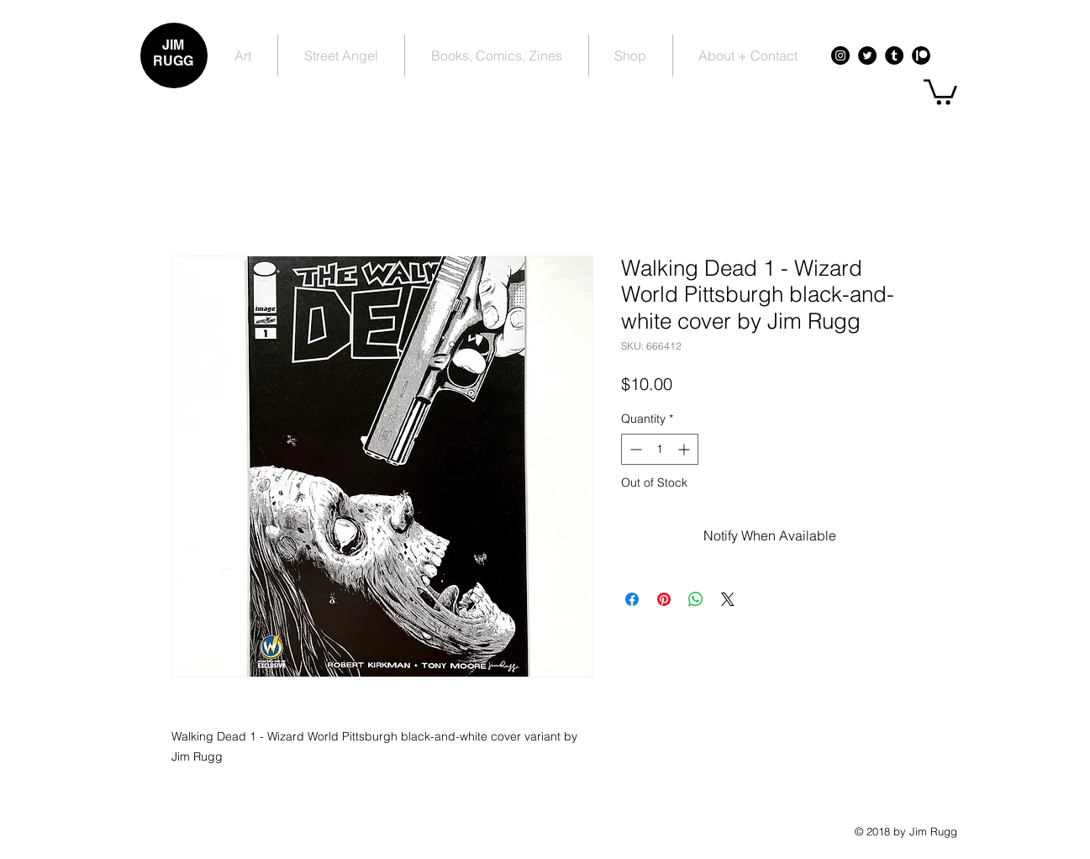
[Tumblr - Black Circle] (894, 55)
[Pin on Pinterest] (664, 599)
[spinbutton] (660, 449)
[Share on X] (728, 599)
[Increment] (685, 449)
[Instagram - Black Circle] (840, 55)
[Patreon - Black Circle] (921, 55)
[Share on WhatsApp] (696, 599)
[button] (940, 90)
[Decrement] (634, 449)
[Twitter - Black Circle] (867, 55)
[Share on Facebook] (632, 599)
